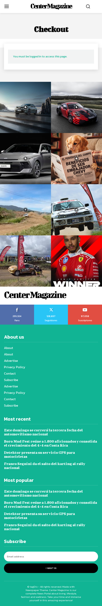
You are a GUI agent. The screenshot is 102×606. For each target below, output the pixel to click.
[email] (51, 556)
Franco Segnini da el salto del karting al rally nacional (44, 466)
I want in (51, 568)
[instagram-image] (25, 107)
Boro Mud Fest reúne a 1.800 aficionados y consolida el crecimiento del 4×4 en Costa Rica (50, 443)
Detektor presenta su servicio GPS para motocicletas (39, 454)
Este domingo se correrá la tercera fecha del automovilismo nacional (43, 432)
